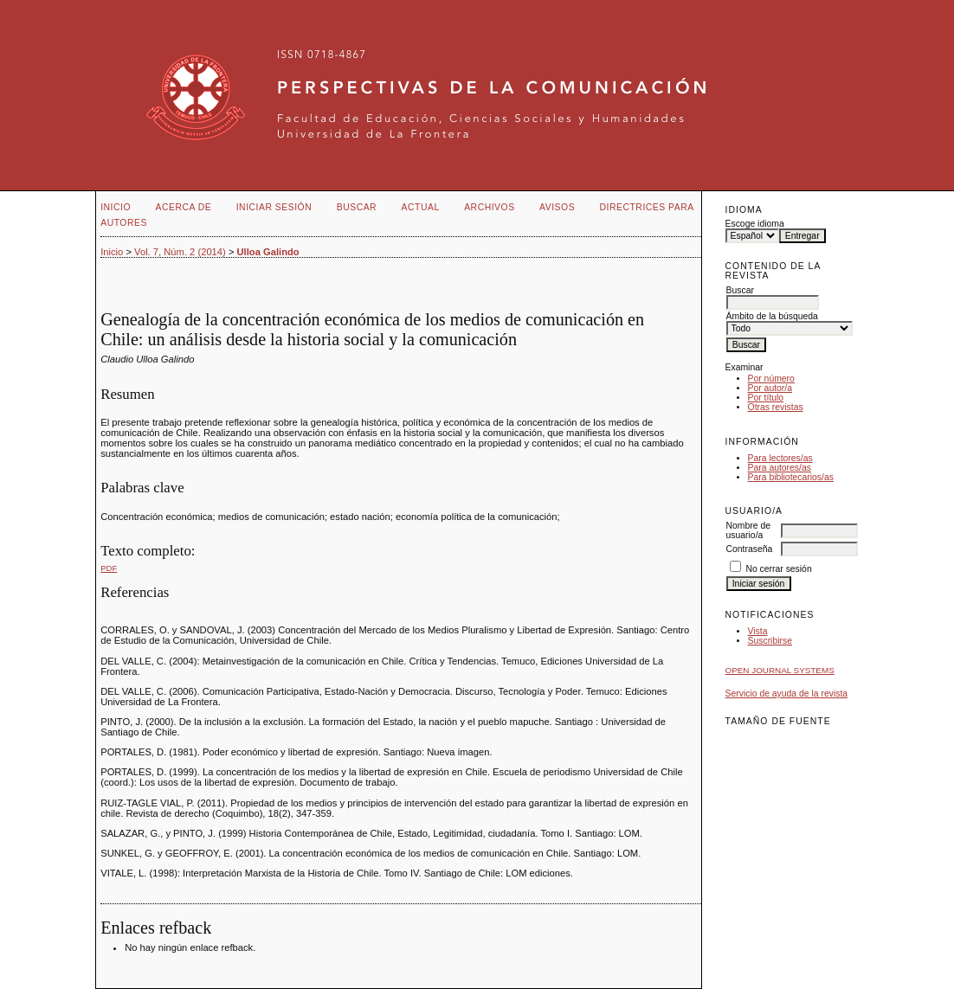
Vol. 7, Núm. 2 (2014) (180, 252)
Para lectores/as (780, 458)
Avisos (557, 207)
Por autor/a (770, 388)
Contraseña (749, 549)
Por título (766, 397)
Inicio (115, 207)
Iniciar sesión (274, 207)
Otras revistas (775, 407)
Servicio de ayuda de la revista (786, 693)
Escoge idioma (754, 223)
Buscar (357, 207)
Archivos (489, 207)
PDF (108, 568)
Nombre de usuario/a (748, 530)
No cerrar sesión (778, 569)
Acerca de (184, 207)
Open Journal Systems (780, 670)
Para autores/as (779, 467)
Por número (771, 378)
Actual (421, 207)
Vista (758, 631)
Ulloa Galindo (268, 252)
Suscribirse (770, 640)
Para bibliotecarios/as (791, 477)
